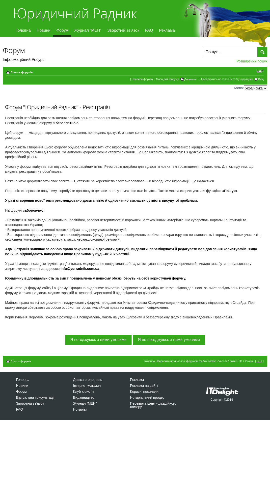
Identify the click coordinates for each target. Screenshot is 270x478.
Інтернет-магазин (87, 386)
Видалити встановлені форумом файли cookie (186, 361)
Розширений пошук (252, 61)
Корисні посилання (145, 392)
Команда (149, 361)
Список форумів (22, 72)
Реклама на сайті (144, 386)
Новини (44, 30)
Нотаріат (80, 409)
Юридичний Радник (75, 13)
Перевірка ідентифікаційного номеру (153, 405)
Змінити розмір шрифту (260, 71)
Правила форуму (142, 79)
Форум (62, 30)
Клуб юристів (83, 392)
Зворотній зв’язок (123, 30)
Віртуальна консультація (35, 397)
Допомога (190, 79)
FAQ (149, 30)
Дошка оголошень (87, 380)
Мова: (239, 88)
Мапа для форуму (167, 79)
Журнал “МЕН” (87, 30)
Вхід (261, 79)
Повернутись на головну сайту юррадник (227, 79)
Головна (23, 30)
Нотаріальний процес (147, 397)
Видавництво (83, 397)
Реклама (167, 30)
